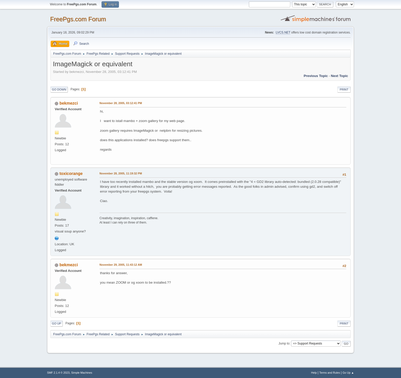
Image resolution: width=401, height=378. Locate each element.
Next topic (339, 76)
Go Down (59, 89)
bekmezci (68, 103)
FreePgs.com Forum (78, 19)
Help (314, 372)
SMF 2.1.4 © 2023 (58, 372)
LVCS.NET (283, 32)
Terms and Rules (329, 372)
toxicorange (71, 173)
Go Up (56, 323)
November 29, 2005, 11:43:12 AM (120, 264)
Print (344, 89)
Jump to (284, 343)
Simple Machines (81, 372)
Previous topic (316, 76)
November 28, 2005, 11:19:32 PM (120, 173)
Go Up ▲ (348, 372)
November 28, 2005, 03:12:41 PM (120, 103)
